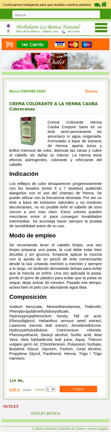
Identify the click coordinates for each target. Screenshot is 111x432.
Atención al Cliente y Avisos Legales (83, 428)
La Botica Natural (44, 428)
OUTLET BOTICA (45, 413)
